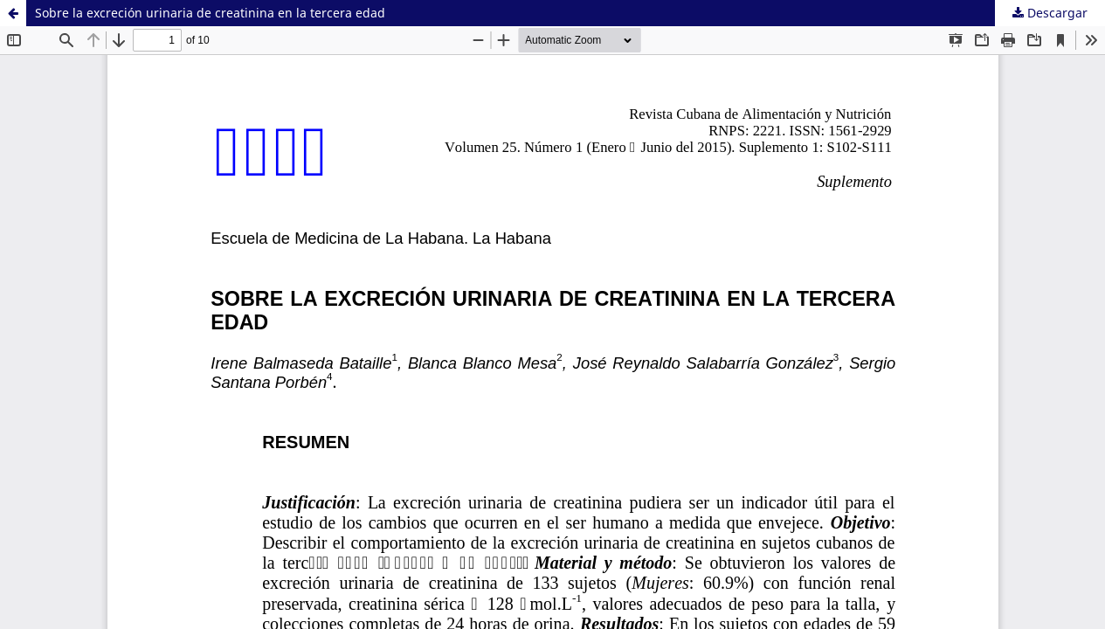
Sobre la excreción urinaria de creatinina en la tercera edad (210, 12)
